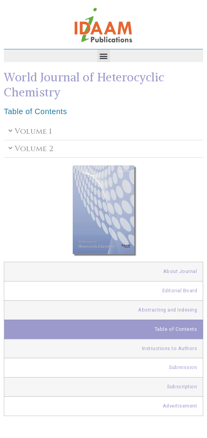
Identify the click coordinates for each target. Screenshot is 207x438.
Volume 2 (34, 148)
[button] (103, 55)
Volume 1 (33, 131)
